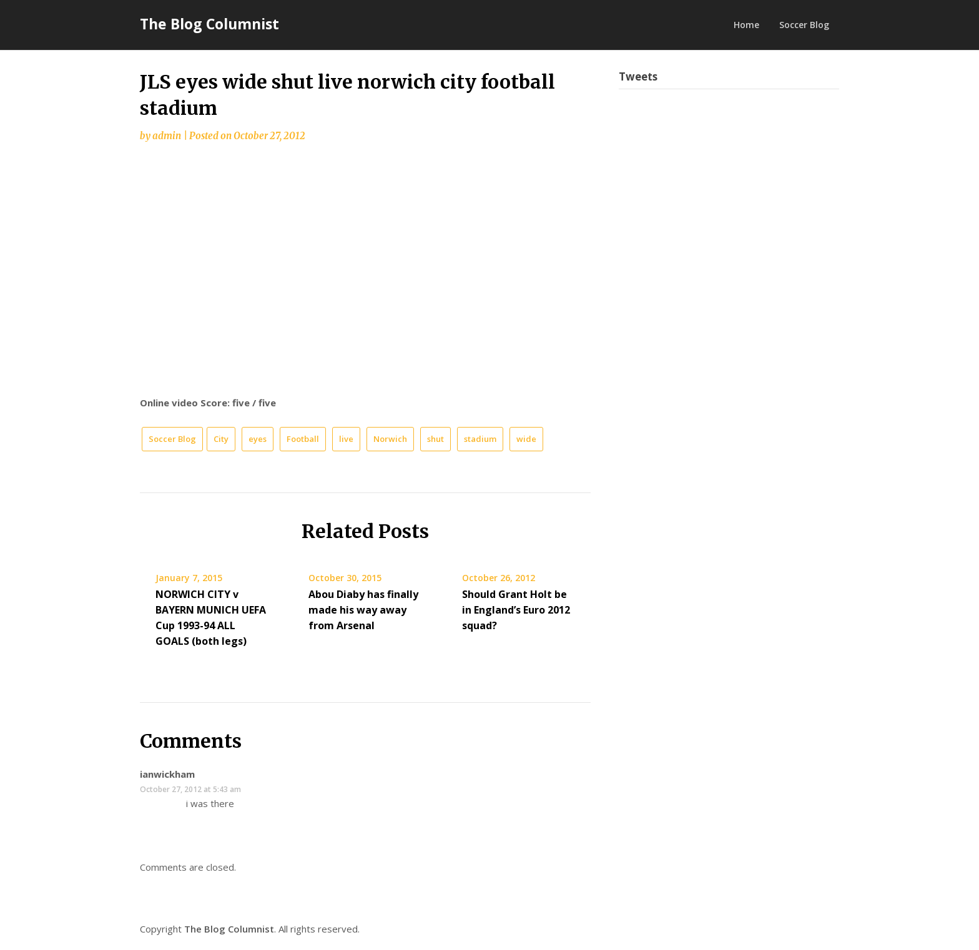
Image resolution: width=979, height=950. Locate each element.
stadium (480, 438)
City (221, 438)
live (346, 438)
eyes (257, 438)
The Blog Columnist (209, 24)
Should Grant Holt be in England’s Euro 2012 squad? (516, 609)
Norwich (390, 438)
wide (526, 438)
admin (166, 136)
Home (746, 25)
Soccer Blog (804, 25)
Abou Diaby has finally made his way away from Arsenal (363, 609)
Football (303, 438)
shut (435, 438)
